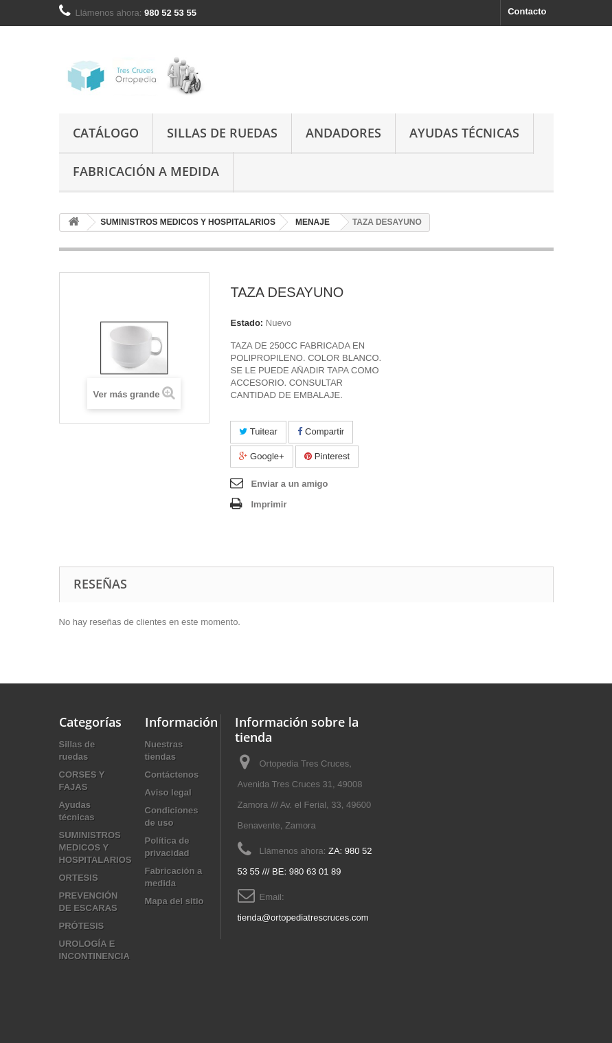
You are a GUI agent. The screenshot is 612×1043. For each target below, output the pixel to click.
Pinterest (327, 456)
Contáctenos (172, 774)
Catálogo (106, 132)
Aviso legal (168, 792)
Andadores (343, 132)
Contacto (527, 11)
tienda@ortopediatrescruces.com (303, 917)
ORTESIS (78, 877)
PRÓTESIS (81, 926)
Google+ (261, 456)
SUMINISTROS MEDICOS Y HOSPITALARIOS (95, 847)
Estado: (246, 323)
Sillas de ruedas (222, 132)
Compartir (320, 431)
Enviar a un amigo (289, 484)
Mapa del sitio (174, 901)
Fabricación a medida (146, 171)
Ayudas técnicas (464, 132)
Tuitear (258, 431)
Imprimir (268, 504)
